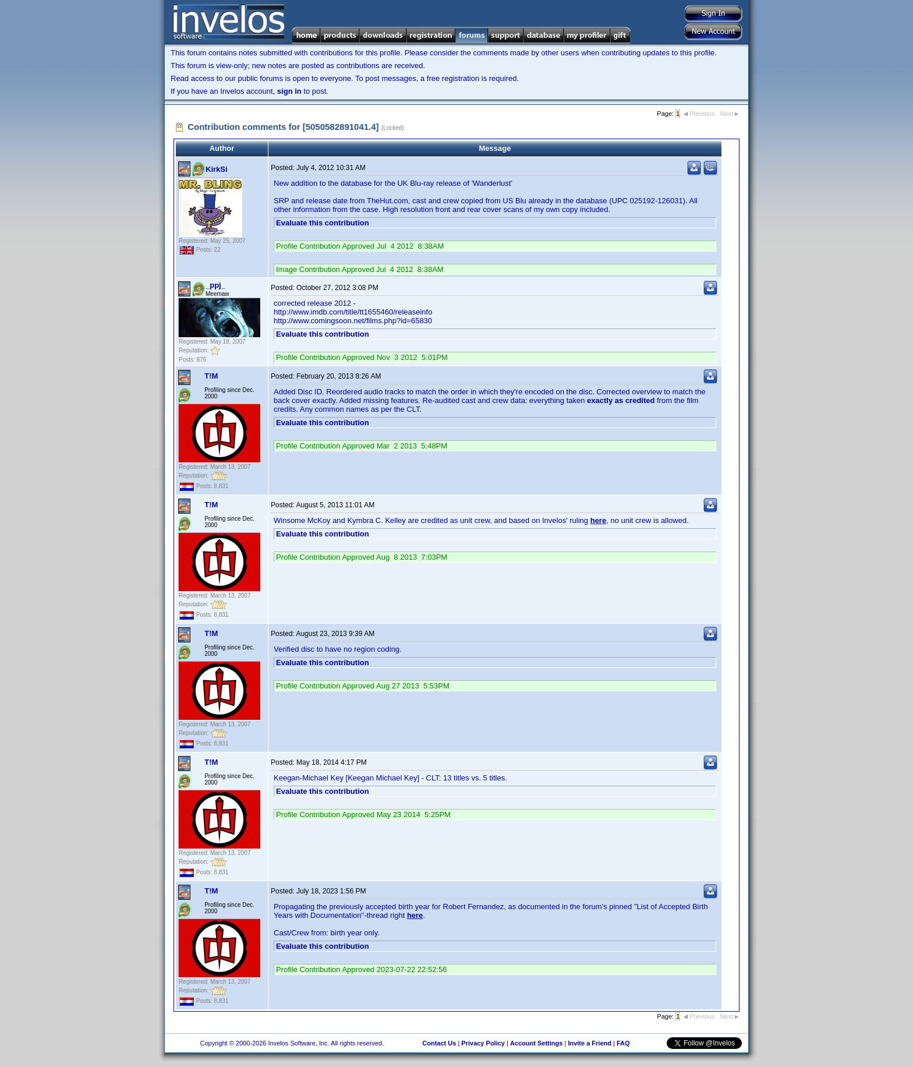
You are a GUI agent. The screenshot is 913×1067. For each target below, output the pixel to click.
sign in (289, 91)
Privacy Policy (483, 1043)
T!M (211, 376)
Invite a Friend (589, 1043)
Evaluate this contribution (322, 222)
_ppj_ (215, 285)
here (598, 520)
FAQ (623, 1043)
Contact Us (439, 1043)
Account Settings (536, 1043)
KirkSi (217, 169)
